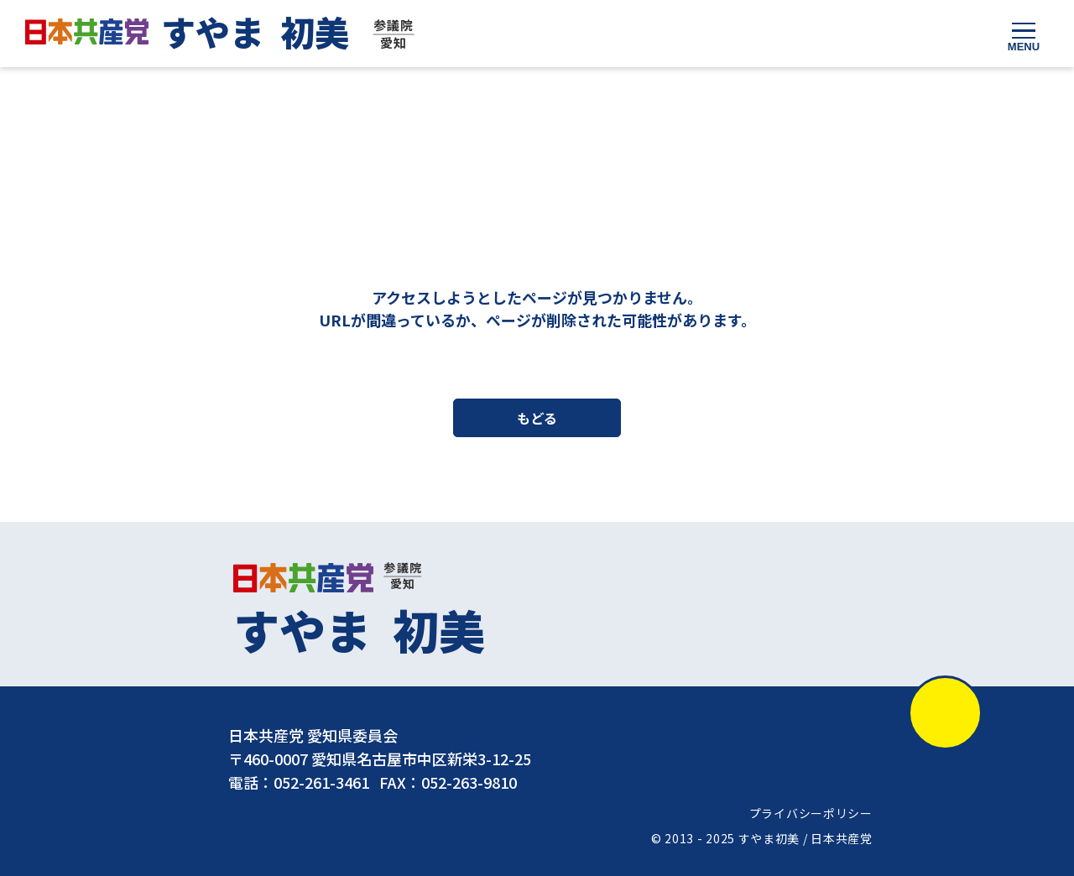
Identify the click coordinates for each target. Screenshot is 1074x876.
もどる (537, 419)
